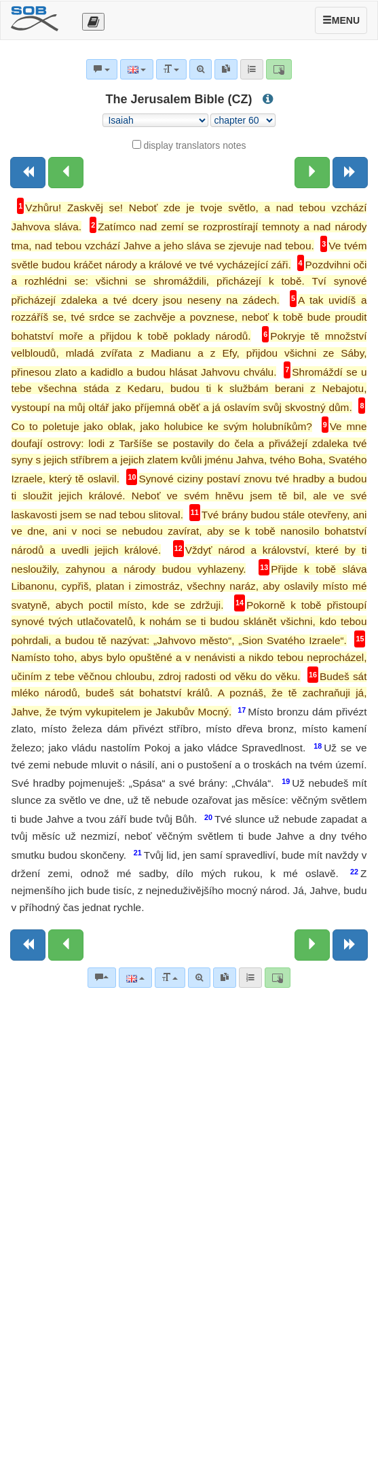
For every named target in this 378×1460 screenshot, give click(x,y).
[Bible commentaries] (102, 977)
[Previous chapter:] (65, 172)
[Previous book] (27, 172)
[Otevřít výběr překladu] (93, 22)
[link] (224, 977)
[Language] (135, 977)
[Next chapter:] (312, 172)
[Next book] (350, 172)
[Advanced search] (199, 977)
